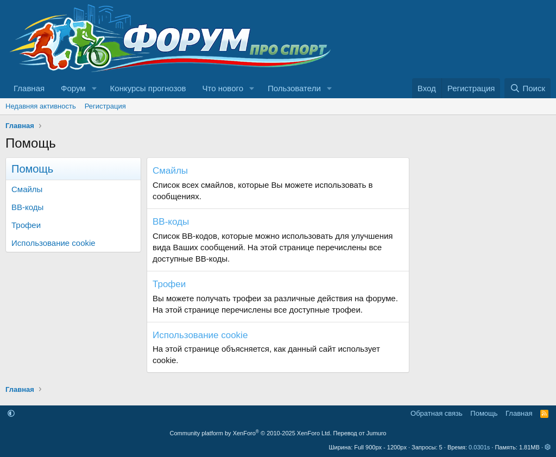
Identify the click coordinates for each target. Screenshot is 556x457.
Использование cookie (53, 242)
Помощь (483, 413)
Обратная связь (436, 413)
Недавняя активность (40, 106)
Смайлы (26, 189)
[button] (94, 88)
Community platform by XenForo (251, 433)
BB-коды (27, 207)
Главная (29, 88)
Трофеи (26, 225)
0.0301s (479, 447)
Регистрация (105, 106)
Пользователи (294, 88)
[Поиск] (527, 88)
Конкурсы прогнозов (148, 88)
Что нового (223, 88)
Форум (73, 88)
